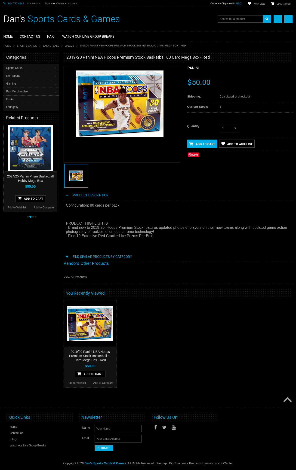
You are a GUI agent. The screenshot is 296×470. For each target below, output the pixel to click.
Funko (10, 99)
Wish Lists (259, 3)
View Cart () (284, 4)
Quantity (193, 126)
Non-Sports (13, 75)
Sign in (48, 3)
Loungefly (12, 107)
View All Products (75, 277)
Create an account (66, 3)
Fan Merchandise (17, 91)
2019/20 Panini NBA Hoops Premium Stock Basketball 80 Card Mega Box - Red (90, 356)
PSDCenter (225, 463)
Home (7, 45)
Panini (193, 68)
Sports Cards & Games (61, 19)
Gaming (11, 83)
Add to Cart (202, 144)
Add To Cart (30, 198)
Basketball (51, 45)
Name (86, 427)
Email (85, 437)
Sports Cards (27, 45)
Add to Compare (44, 207)
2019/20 (69, 45)
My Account (34, 3)
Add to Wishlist (17, 207)
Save (195, 154)
